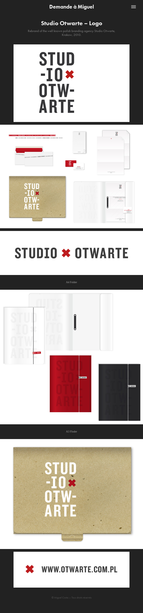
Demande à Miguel (71, 6)
